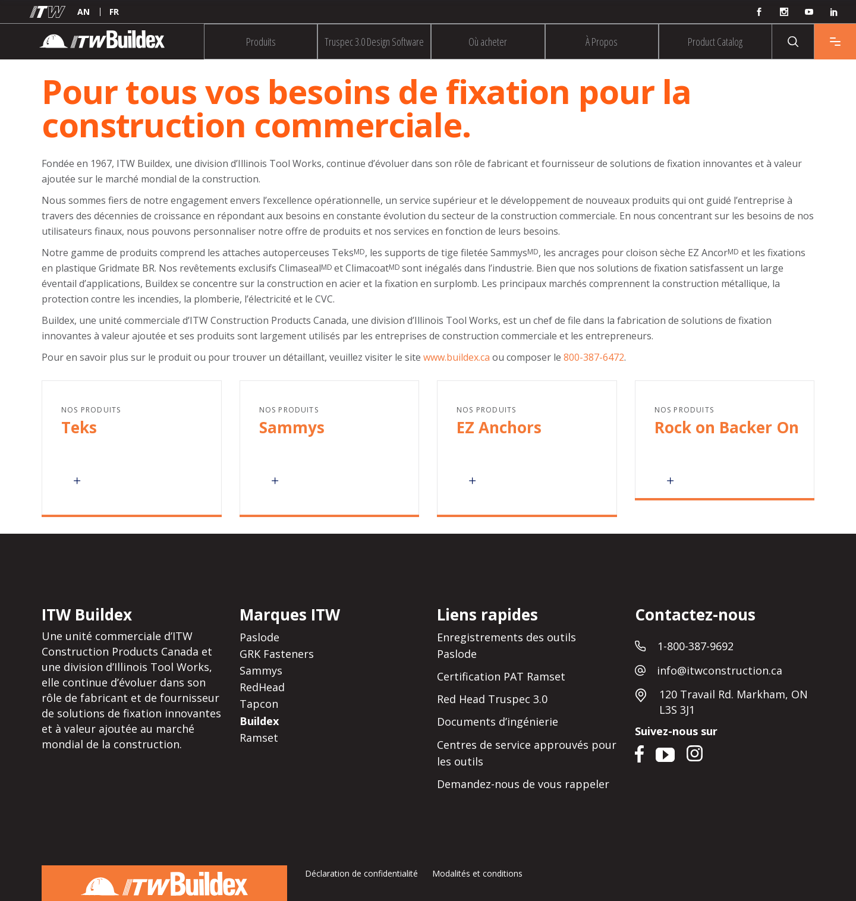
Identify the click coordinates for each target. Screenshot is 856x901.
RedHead (262, 687)
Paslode (259, 637)
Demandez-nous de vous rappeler (523, 784)
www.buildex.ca (456, 357)
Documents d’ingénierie (497, 722)
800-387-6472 (594, 357)
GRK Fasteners (277, 654)
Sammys (261, 670)
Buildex (259, 721)
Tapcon (259, 704)
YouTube (665, 752)
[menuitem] (83, 12)
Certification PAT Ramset (501, 676)
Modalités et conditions (477, 873)
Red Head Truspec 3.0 (492, 699)
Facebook (641, 752)
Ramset (259, 737)
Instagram (696, 752)
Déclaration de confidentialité (361, 873)
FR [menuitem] (114, 11)
